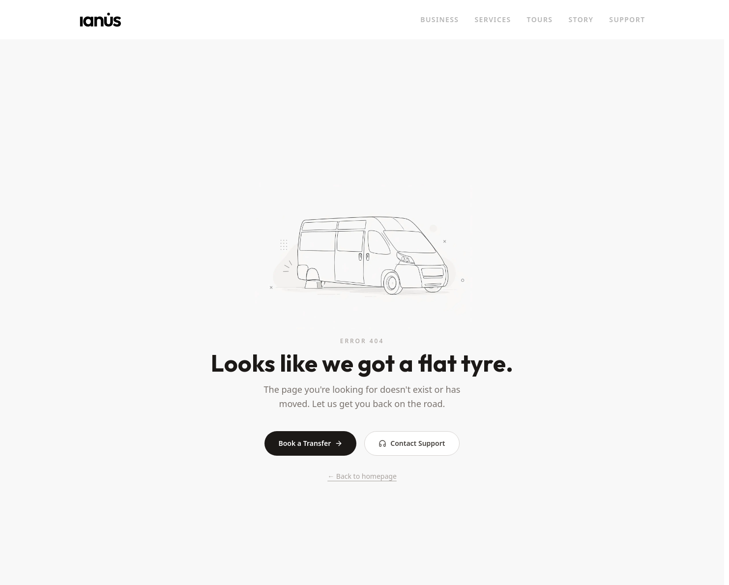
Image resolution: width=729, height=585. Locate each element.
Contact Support (412, 443)
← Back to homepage (362, 476)
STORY (580, 19)
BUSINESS (439, 19)
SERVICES (492, 19)
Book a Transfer (310, 443)
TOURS (540, 19)
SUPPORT (627, 19)
